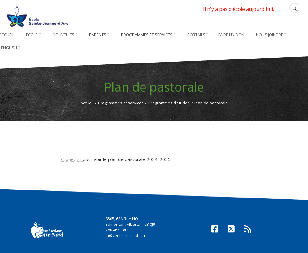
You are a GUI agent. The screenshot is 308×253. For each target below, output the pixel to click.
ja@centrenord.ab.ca (125, 235)
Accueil (86, 103)
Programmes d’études (169, 103)
